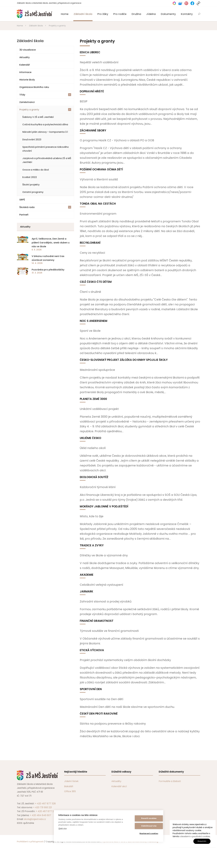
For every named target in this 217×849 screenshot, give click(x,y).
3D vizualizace (27, 49)
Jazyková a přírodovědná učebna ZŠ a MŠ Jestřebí (46, 160)
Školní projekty (31, 184)
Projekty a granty (45, 109)
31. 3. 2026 (37, 272)
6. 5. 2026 (37, 249)
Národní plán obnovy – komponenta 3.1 (45, 132)
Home (64, 14)
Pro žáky (102, 14)
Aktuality (24, 57)
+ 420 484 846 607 (40, 815)
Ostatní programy (32, 192)
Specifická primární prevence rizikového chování (45, 148)
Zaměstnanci (27, 102)
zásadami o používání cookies (195, 836)
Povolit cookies (144, 818)
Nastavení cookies (144, 833)
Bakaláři (68, 786)
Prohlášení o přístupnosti (30, 841)
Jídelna (151, 14)
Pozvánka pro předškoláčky (48, 269)
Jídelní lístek (71, 781)
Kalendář (24, 64)
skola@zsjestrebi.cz (35, 819)
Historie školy (27, 79)
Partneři (23, 214)
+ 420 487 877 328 (45, 803)
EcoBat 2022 (29, 177)
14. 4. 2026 (37, 263)
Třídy (45, 94)
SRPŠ (22, 199)
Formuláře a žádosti (170, 781)
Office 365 (70, 791)
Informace (25, 72)
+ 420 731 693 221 (42, 807)
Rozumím (202, 841)
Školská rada (45, 207)
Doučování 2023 (31, 139)
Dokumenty (168, 14)
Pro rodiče (119, 14)
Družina (136, 14)
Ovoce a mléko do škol (35, 169)
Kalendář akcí (119, 786)
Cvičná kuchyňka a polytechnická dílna (45, 124)
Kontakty (187, 14)
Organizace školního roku (34, 87)
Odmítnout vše (144, 826)
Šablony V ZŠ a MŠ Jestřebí (38, 117)
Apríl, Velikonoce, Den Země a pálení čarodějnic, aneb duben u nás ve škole (50, 242)
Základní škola (83, 14)
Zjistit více (62, 828)
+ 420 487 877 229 (46, 811)
